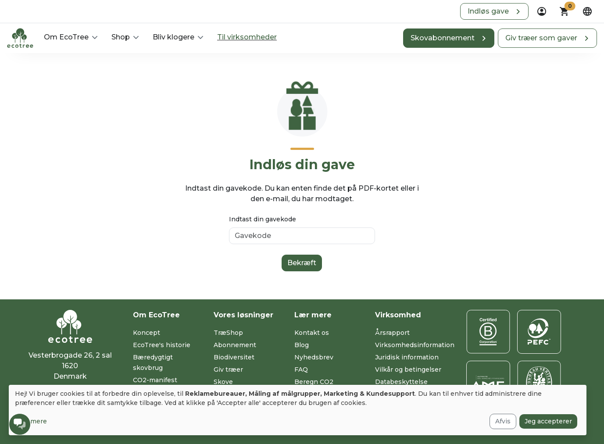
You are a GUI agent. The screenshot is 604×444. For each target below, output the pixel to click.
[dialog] (297, 410)
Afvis (503, 421)
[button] (494, 11)
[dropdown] (541, 11)
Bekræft (301, 263)
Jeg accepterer (548, 421)
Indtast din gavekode (262, 219)
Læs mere (31, 421)
